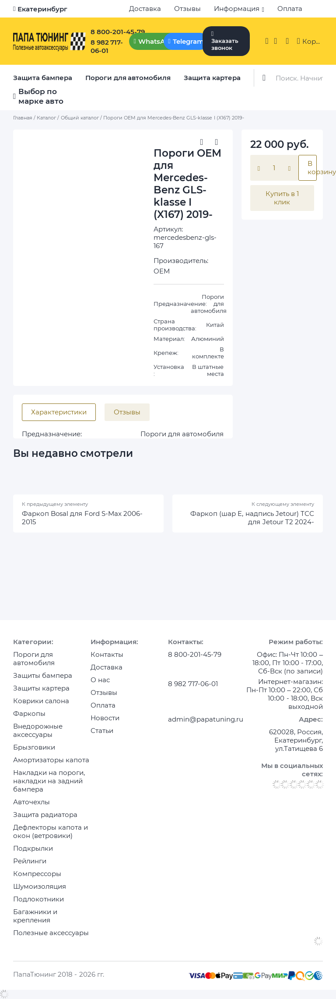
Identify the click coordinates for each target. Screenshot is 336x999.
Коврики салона (41, 701)
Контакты (107, 654)
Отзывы (187, 8)
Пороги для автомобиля (128, 78)
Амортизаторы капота (51, 760)
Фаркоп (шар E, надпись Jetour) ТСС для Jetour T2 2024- (252, 517)
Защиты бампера (42, 675)
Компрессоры (37, 873)
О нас (100, 680)
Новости (105, 718)
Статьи (102, 730)
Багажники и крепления (35, 916)
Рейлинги (29, 861)
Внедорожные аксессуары (38, 730)
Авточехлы (31, 802)
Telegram (188, 41)
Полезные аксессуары (51, 933)
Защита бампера (42, 78)
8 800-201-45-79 (118, 32)
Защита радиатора (45, 814)
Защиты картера (41, 688)
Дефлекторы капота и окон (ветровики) (50, 831)
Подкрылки (33, 848)
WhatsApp (156, 41)
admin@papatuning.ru (205, 719)
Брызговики (34, 747)
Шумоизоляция (39, 886)
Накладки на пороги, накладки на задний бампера (49, 780)
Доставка (145, 8)
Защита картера (212, 78)
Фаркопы (29, 713)
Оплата (289, 8)
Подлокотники (38, 899)
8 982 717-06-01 (107, 46)
